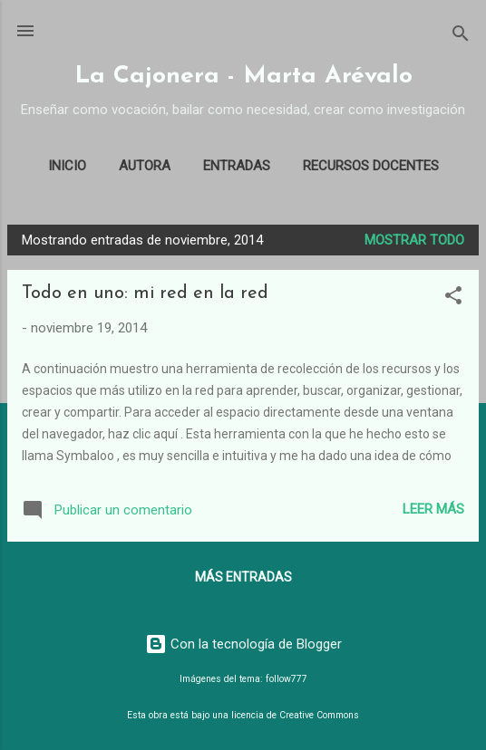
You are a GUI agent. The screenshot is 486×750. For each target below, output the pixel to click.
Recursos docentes (371, 166)
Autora (144, 166)
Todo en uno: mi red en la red (145, 293)
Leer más (433, 509)
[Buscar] (460, 36)
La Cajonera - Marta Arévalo (243, 76)
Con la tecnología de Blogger (243, 644)
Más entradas (243, 577)
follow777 (286, 679)
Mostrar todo (414, 240)
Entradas (236, 166)
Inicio (67, 166)
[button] (453, 298)
